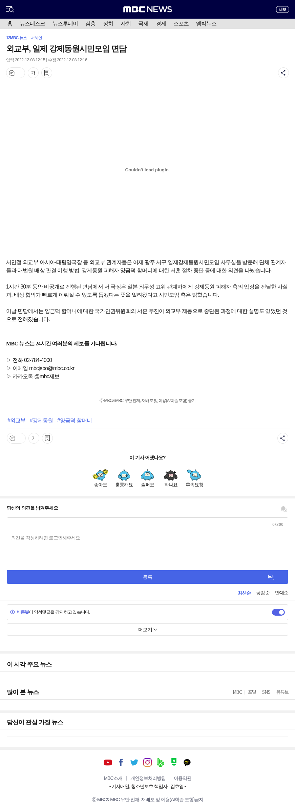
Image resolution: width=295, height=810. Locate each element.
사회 (126, 23)
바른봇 (19, 612)
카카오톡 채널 (187, 762)
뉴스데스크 (32, 23)
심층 (90, 23)
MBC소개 (113, 778)
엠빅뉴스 (206, 23)
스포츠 (181, 23)
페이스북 (121, 762)
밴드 (160, 762)
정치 (108, 23)
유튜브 (107, 762)
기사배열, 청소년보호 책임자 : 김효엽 (147, 786)
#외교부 (16, 420)
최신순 (244, 593)
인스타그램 (147, 762)
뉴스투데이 (65, 23)
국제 (143, 23)
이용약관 (182, 778)
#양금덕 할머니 (74, 420)
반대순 (281, 592)
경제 (161, 23)
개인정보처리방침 (148, 778)
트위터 (134, 762)
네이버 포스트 (173, 762)
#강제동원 (41, 420)
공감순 (262, 592)
